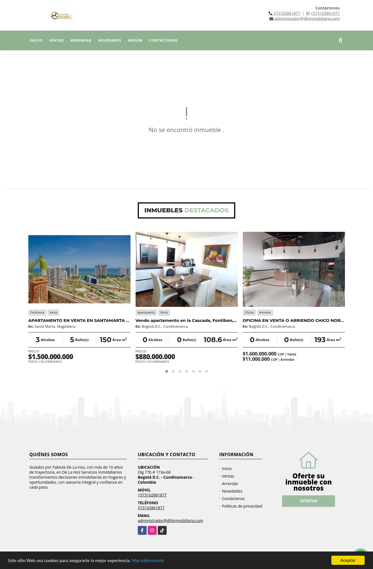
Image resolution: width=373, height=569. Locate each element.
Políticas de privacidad (242, 506)
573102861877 (287, 13)
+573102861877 (325, 13)
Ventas (56, 40)
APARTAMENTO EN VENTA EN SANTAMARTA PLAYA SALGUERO (97, 320)
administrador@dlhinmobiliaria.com (170, 520)
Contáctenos (163, 40)
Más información (148, 561)
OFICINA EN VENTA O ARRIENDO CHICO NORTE (294, 320)
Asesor (135, 40)
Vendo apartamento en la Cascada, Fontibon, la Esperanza (199, 320)
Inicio (36, 40)
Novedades (109, 40)
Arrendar (81, 40)
